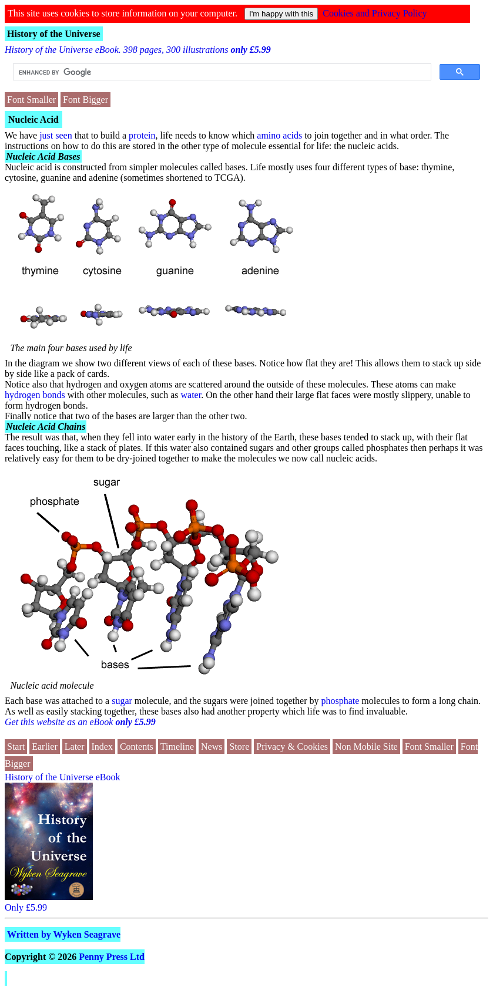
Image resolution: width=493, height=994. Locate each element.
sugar (122, 701)
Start (16, 747)
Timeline (177, 747)
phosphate (340, 701)
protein (142, 135)
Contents (136, 747)
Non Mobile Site (366, 747)
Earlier (45, 747)
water (191, 395)
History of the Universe (53, 34)
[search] (221, 72)
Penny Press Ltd (112, 957)
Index (102, 747)
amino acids (279, 135)
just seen (55, 135)
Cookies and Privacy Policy (375, 13)
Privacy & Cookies (292, 747)
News (211, 747)
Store (239, 747)
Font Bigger (85, 100)
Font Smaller (31, 100)
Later (75, 747)
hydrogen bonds (35, 395)
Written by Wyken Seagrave (63, 934)
